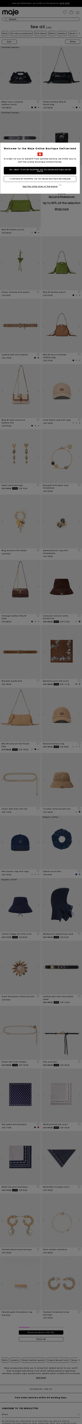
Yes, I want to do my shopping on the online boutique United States (41, 174)
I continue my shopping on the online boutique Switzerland (41, 182)
